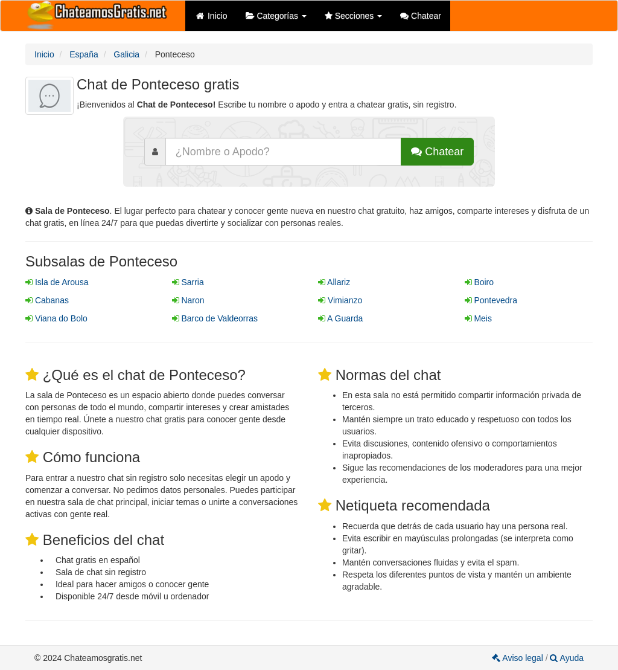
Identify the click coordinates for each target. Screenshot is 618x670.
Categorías (276, 16)
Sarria (188, 282)
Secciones (353, 16)
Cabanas (47, 300)
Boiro (479, 282)
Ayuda (567, 658)
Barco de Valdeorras (215, 318)
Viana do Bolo (56, 318)
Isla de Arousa (57, 282)
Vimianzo (340, 300)
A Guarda (340, 318)
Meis (478, 318)
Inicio (211, 16)
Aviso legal (518, 658)
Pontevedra (491, 300)
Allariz (334, 282)
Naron (188, 300)
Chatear (420, 16)
